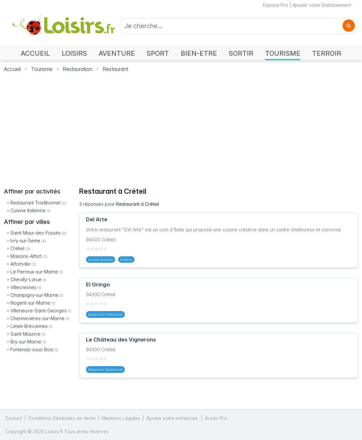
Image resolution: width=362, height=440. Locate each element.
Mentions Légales (121, 418)
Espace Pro (275, 5)
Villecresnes (23, 287)
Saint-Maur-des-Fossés (35, 233)
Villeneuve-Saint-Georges (38, 310)
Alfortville (20, 264)
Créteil (17, 248)
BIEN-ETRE (199, 53)
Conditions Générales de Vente (62, 418)
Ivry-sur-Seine (25, 240)
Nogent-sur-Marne (30, 303)
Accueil (12, 69)
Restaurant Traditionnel (35, 202)
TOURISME (282, 53)
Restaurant (115, 69)
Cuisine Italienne (27, 210)
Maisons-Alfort (26, 256)
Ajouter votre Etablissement (321, 5)
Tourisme (42, 69)
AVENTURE (117, 53)
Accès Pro (216, 418)
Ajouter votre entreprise (172, 418)
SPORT (158, 53)
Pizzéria (126, 259)
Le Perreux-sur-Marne (34, 271)
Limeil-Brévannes (29, 326)
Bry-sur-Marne (25, 341)
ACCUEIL (35, 53)
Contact (13, 418)
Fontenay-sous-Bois (31, 349)
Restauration (77, 69)
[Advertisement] (181, 126)
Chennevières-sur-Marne (37, 318)
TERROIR (326, 53)
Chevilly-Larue (26, 279)
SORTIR (241, 53)
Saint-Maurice (25, 334)
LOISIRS (74, 53)
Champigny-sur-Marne (34, 295)
